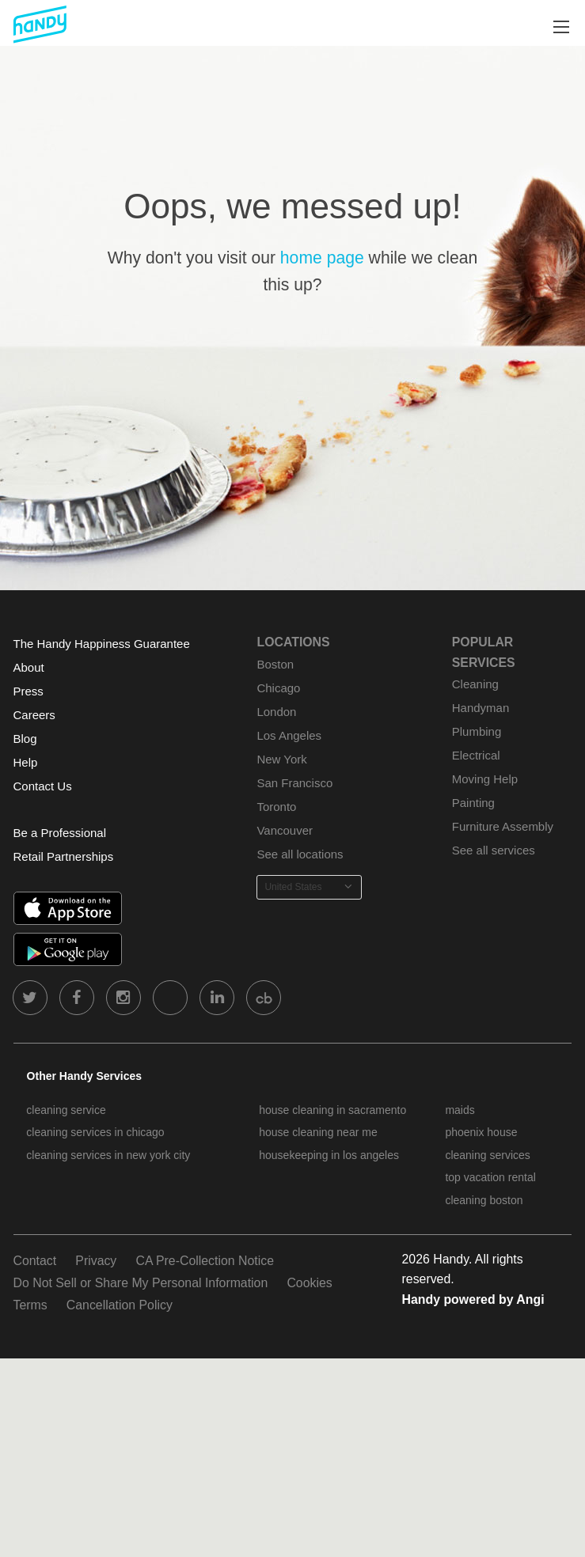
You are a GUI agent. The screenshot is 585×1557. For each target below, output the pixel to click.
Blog (25, 738)
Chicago (278, 688)
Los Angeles (288, 735)
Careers (34, 715)
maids (459, 1110)
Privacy (95, 1260)
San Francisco (294, 783)
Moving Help (485, 779)
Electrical (476, 755)
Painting (473, 802)
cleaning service (65, 1110)
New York (281, 759)
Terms (30, 1305)
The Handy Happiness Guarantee (101, 643)
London (276, 711)
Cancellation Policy (119, 1305)
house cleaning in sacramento (332, 1110)
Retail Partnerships (63, 856)
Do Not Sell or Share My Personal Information (140, 1283)
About (28, 667)
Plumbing (476, 731)
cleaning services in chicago (95, 1132)
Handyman (480, 707)
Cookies (309, 1283)
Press (28, 691)
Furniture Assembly (502, 826)
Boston (275, 664)
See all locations (299, 854)
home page (322, 257)
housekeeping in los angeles (329, 1155)
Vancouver (284, 830)
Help (25, 762)
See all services (493, 850)
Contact (35, 1260)
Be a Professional (59, 832)
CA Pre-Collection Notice (204, 1260)
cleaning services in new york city (108, 1155)
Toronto (276, 806)
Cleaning (475, 684)
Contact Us (42, 786)
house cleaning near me (318, 1132)
